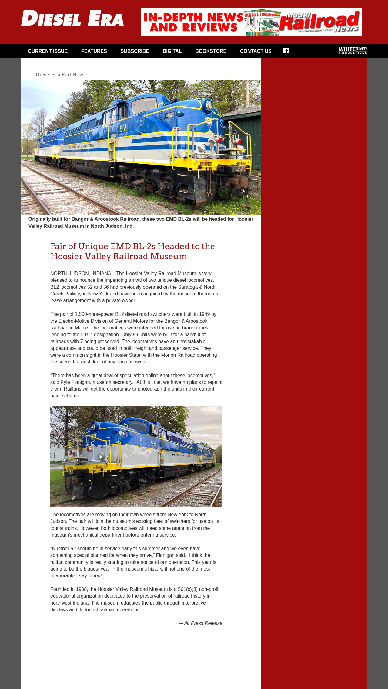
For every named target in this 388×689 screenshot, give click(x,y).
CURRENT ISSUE (48, 51)
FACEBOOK (290, 52)
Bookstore (210, 51)
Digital (172, 51)
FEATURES (94, 51)
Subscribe (135, 51)
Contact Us (256, 51)
